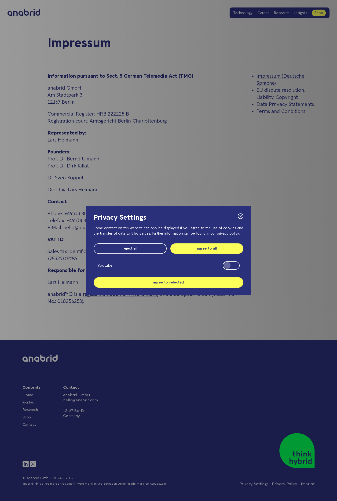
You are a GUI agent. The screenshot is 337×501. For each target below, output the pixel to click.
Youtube (168, 265)
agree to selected (168, 282)
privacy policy (228, 233)
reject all (130, 248)
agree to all (207, 248)
